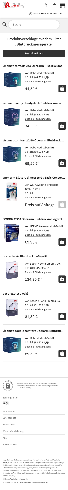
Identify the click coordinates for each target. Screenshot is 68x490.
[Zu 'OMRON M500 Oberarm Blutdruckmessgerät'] (12, 233)
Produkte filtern (34, 53)
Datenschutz (9, 417)
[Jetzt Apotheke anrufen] (47, 5)
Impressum (9, 411)
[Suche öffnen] (34, 24)
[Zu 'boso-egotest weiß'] (12, 308)
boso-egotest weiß (15, 293)
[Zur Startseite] (16, 5)
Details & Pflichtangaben (38, 81)
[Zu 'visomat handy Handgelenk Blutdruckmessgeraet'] (12, 117)
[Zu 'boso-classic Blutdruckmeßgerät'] (12, 270)
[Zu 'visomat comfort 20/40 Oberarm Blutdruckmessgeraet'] (12, 154)
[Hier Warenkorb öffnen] (54, 5)
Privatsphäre (9, 424)
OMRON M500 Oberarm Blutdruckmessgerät (32, 219)
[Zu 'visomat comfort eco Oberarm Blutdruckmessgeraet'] (12, 80)
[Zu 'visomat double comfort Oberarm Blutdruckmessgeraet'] (12, 345)
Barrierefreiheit (10, 444)
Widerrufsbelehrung (13, 431)
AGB (5, 437)
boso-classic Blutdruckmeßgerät (25, 256)
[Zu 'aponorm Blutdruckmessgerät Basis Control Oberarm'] (12, 192)
